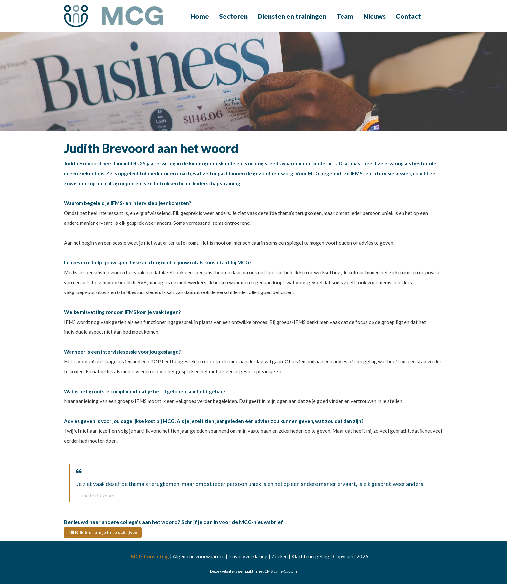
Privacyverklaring (248, 556)
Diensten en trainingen (291, 16)
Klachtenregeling (310, 556)
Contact (408, 16)
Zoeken (279, 556)
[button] (103, 532)
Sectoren (233, 16)
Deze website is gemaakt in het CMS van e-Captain (253, 571)
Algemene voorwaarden (199, 556)
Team (344, 16)
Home (199, 16)
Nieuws (374, 16)
